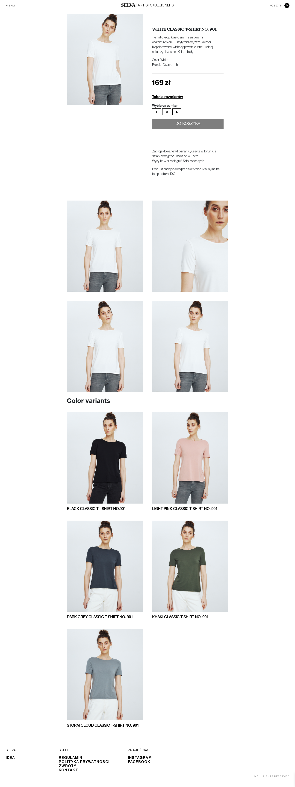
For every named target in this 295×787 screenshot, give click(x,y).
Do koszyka (187, 124)
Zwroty (67, 766)
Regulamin (70, 757)
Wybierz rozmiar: (165, 106)
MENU (10, 5)
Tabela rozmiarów (167, 96)
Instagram (140, 757)
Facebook (139, 762)
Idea (10, 757)
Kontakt (68, 770)
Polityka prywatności (84, 762)
